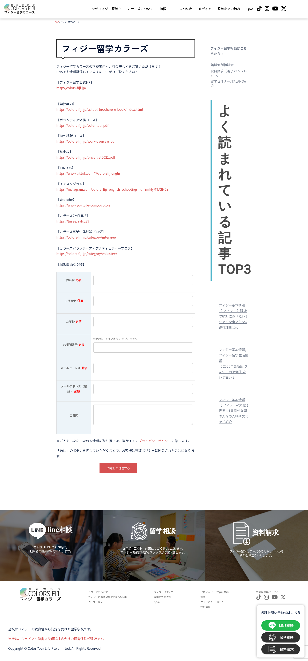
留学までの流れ (228, 8)
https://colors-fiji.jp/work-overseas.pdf (86, 141)
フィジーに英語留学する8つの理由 (107, 597)
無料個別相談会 (222, 64)
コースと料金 (182, 8)
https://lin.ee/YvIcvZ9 (72, 221)
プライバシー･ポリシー (213, 602)
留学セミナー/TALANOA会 (228, 83)
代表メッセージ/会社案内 (214, 592)
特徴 (163, 8)
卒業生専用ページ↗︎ (267, 592)
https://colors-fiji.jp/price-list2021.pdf (85, 157)
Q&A (250, 8)
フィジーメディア (163, 592)
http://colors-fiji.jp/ (71, 87)
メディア (204, 8)
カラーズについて (140, 8)
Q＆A (157, 602)
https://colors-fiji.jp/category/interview (86, 237)
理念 (202, 597)
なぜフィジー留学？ (106, 8)
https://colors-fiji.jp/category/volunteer (86, 253)
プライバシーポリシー (155, 440)
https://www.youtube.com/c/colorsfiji (85, 205)
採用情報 (205, 607)
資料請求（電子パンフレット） (229, 72)
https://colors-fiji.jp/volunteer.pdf (82, 125)
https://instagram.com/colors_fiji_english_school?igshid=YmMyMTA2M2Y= (113, 189)
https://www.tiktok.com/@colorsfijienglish (89, 173)
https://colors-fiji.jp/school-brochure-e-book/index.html (99, 109)
